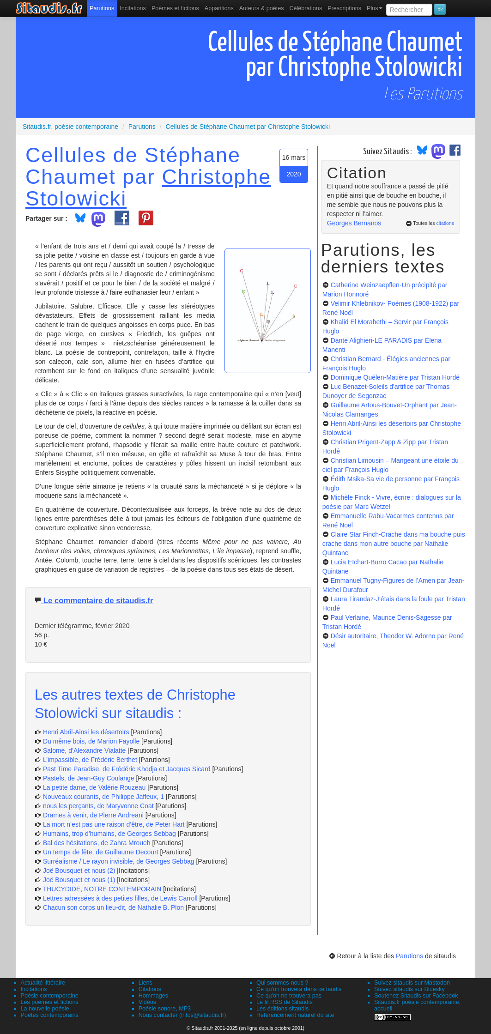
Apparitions (219, 8)
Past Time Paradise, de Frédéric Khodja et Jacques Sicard (127, 769)
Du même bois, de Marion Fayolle (91, 741)
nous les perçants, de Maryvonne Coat (98, 806)
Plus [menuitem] (375, 8)
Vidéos (147, 1002)
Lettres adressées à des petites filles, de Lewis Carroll (120, 898)
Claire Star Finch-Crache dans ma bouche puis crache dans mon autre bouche (393, 543)
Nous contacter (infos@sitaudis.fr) (182, 1015)
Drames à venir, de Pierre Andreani (93, 815)
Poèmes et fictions (175, 8)
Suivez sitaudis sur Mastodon (412, 983)
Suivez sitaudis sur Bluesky (409, 989)
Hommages (153, 995)
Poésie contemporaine (50, 995)
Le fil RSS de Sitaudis (284, 1002)
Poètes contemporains (50, 1015)
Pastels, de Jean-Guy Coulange (88, 778)
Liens (145, 983)
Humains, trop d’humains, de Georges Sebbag (109, 833)
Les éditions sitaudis (282, 1008)
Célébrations (305, 8)
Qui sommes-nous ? (282, 983)
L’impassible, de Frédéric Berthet (90, 759)
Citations (150, 989)
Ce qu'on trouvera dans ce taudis (298, 989)
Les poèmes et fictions (50, 1002)
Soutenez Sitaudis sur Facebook (416, 995)
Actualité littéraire (43, 983)
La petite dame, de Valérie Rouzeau (94, 787)
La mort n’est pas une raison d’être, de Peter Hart (114, 824)
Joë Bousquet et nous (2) (79, 870)
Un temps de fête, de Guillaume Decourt (100, 852)
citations (445, 223)
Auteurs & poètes (261, 8)
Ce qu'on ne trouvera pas (288, 995)
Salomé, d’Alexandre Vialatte (84, 750)
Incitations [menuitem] (133, 8)
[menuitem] (102, 8)
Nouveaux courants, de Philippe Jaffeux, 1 (103, 796)
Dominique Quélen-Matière (395, 377)
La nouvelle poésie (45, 1008)
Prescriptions (344, 8)
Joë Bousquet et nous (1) (79, 879)
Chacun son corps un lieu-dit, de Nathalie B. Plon (113, 907)
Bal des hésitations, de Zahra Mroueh (97, 843)
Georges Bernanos (354, 223)
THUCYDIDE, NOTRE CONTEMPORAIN (102, 889)
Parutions (102, 8)
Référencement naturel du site (295, 1015)
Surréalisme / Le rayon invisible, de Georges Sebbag (118, 861)
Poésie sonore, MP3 (165, 1008)
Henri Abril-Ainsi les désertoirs (86, 732)
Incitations (34, 989)
